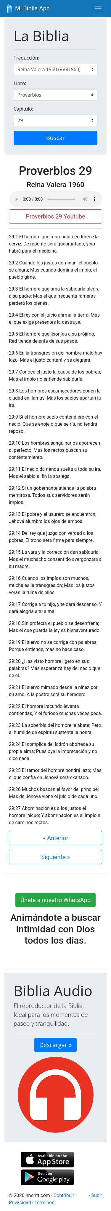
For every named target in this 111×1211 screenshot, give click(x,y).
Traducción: (26, 58)
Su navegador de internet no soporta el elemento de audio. (55, 199)
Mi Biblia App (27, 8)
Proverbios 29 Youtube (55, 216)
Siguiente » (55, 857)
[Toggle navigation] (98, 9)
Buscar (55, 138)
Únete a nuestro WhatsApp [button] (55, 900)
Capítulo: (23, 109)
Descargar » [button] (55, 1045)
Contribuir (64, 1195)
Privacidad (20, 1202)
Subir (96, 1195)
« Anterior (55, 838)
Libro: (20, 83)
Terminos (44, 1202)
